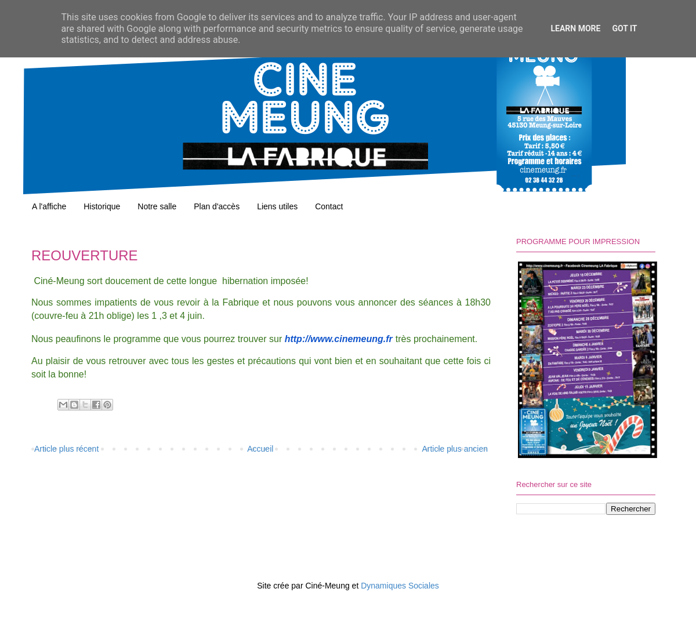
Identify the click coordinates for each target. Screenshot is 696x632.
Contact (329, 206)
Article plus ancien (455, 448)
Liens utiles (277, 206)
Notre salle (156, 206)
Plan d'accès (217, 206)
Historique (102, 206)
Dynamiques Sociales (400, 585)
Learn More (575, 28)
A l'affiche (49, 206)
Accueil (260, 448)
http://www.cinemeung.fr (339, 339)
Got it (624, 28)
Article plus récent (66, 448)
